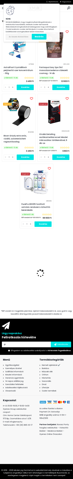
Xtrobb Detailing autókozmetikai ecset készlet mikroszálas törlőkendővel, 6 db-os (53, 138)
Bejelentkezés (53, 2)
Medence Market (55, 431)
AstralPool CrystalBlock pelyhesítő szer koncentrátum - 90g (18, 70)
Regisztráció (66, 2)
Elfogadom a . (41, 350)
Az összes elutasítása (18, 37)
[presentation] (3, 271)
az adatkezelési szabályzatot (33, 350)
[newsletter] (61, 344)
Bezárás (39, 36)
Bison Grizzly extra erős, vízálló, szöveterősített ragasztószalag (19, 280)
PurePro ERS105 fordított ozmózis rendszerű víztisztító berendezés (35, 207)
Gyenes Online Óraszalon (50, 434)
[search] (68, 8)
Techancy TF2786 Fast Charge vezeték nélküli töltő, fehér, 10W (54, 280)
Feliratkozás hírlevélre (19, 337)
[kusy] (9, 298)
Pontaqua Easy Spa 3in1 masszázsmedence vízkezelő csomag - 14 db (53, 70)
